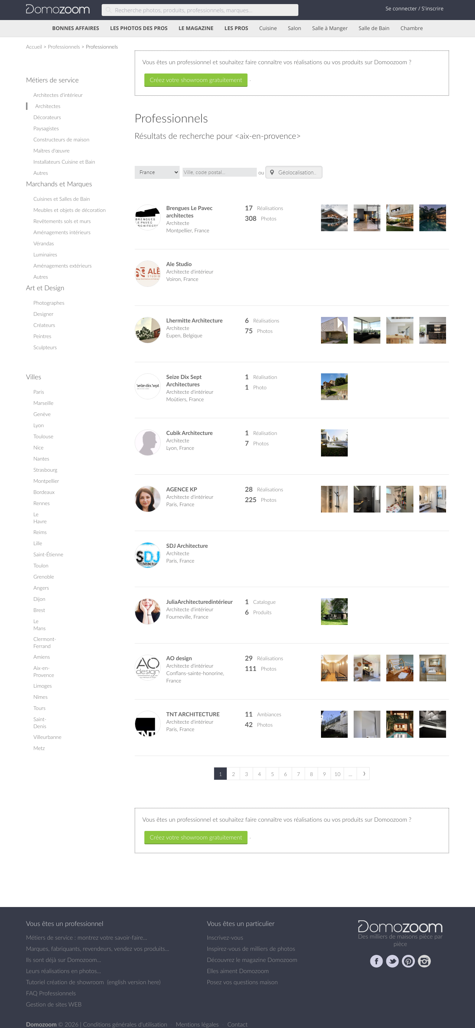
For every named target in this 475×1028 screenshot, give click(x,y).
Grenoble (43, 576)
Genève (42, 414)
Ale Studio (179, 258)
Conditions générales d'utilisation (126, 1018)
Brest (39, 609)
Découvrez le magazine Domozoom (252, 953)
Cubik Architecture (189, 426)
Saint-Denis (39, 723)
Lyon (38, 425)
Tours (39, 707)
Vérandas (43, 243)
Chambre (411, 28)
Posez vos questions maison (242, 975)
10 (337, 767)
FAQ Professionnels (51, 986)
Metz (39, 748)
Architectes (47, 105)
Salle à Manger (330, 28)
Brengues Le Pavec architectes (189, 205)
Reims (40, 532)
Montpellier (46, 480)
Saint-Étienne (48, 554)
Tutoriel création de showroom (65, 975)
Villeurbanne (47, 736)
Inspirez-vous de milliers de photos (251, 942)
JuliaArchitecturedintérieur (199, 595)
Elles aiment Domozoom (238, 964)
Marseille (43, 402)
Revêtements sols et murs (62, 221)
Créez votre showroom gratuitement (196, 80)
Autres (40, 172)
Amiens (41, 656)
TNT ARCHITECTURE (193, 707)
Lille (37, 543)
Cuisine (268, 28)
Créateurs (44, 324)
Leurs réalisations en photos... (63, 964)
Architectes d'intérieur (58, 94)
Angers (41, 587)
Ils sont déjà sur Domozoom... (63, 953)
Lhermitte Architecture (194, 314)
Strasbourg (45, 469)
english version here (133, 975)
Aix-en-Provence (43, 671)
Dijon (39, 598)
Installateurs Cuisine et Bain (64, 161)
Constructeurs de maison (61, 139)
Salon (294, 28)
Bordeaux (44, 491)
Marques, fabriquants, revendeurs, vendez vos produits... (97, 942)
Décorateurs (47, 117)
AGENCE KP (181, 483)
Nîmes (40, 696)
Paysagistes (46, 128)
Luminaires (45, 254)
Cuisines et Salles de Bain (61, 198)
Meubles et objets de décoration (69, 209)
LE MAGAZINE (195, 28)
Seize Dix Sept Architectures (184, 374)
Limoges (42, 685)
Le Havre (40, 518)
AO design (179, 651)
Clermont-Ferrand (44, 642)
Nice (38, 447)
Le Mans (39, 625)
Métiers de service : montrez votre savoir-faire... (86, 931)
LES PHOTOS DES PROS (139, 28)
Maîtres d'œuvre (51, 150)
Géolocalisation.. (292, 169)
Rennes (41, 503)
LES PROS (236, 28)
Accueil (34, 46)
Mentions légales (198, 1018)
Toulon (40, 565)
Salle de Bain (374, 28)
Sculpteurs (45, 347)
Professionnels (64, 46)
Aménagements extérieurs (62, 265)
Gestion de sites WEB (54, 997)
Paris (38, 391)
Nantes (41, 458)
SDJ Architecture (187, 539)
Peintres (42, 336)
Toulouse (43, 436)
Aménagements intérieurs (62, 232)
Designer (43, 313)
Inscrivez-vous (225, 931)
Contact (237, 1018)
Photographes (48, 302)
